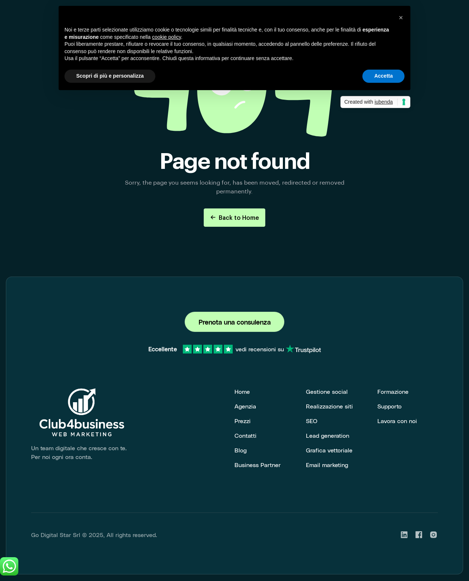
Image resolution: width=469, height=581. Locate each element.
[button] (401, 17)
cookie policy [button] (166, 37)
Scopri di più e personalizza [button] (110, 76)
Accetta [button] (383, 76)
